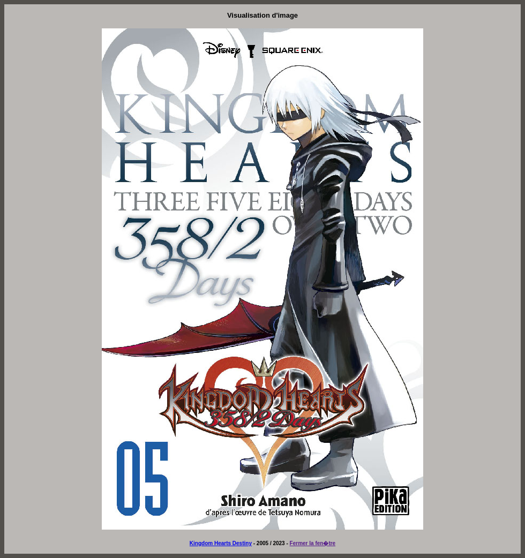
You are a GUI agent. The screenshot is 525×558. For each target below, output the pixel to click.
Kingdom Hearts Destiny (221, 543)
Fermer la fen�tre (313, 543)
